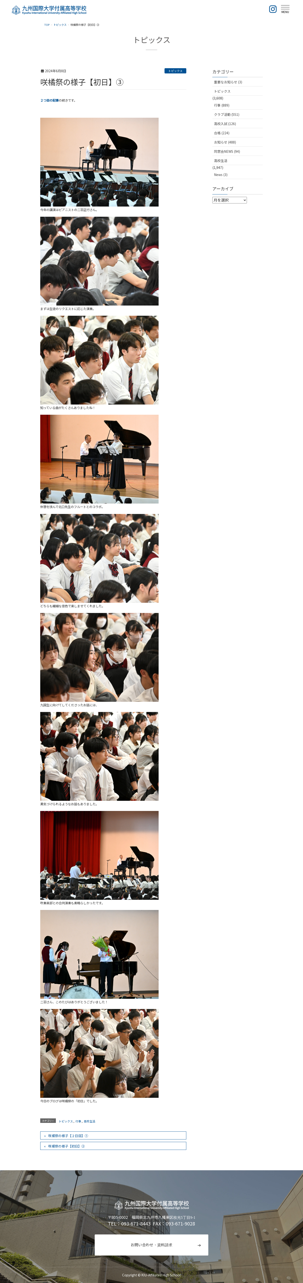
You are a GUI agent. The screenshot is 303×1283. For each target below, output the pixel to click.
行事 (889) (221, 105)
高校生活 (89, 1121)
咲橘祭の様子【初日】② (66, 1146)
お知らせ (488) (225, 142)
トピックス (175, 71)
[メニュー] (285, 9)
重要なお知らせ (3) (228, 82)
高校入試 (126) (225, 123)
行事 (78, 1121)
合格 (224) (221, 133)
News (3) (220, 174)
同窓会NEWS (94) (227, 151)
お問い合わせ (151, 1245)
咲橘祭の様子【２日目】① (68, 1135)
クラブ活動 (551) (226, 114)
